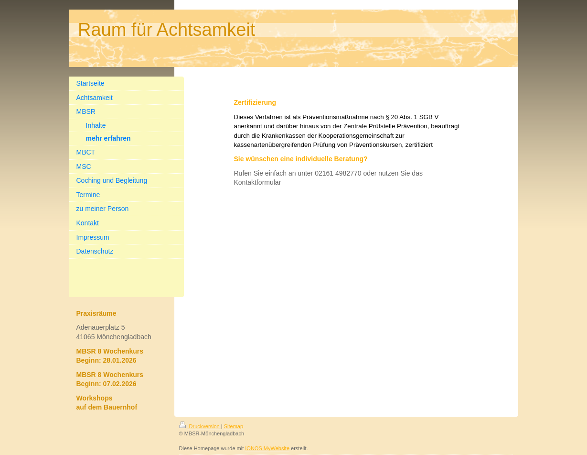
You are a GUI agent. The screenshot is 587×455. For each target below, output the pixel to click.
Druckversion (200, 426)
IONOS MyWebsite (267, 448)
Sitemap (233, 426)
